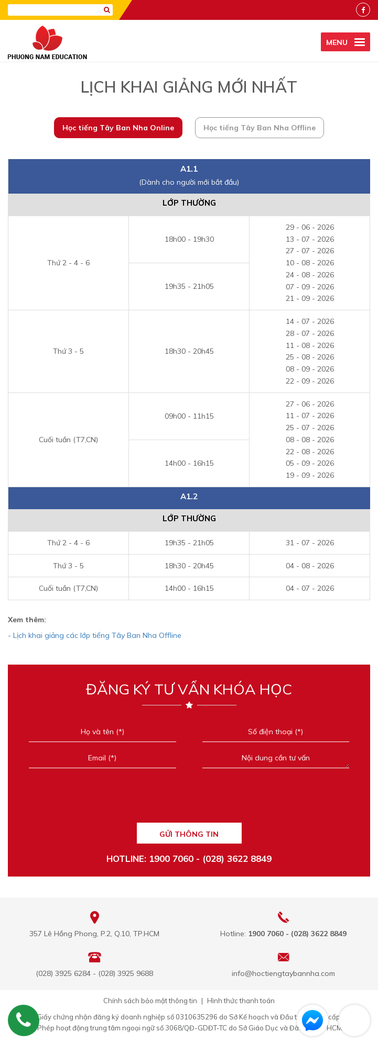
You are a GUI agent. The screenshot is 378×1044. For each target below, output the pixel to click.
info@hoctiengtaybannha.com (283, 973)
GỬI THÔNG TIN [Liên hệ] (189, 834)
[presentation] (189, 799)
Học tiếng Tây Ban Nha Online (118, 127)
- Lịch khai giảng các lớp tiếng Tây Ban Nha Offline (94, 635)
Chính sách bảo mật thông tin (150, 1000)
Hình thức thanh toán (241, 1000)
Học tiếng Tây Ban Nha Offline (259, 127)
